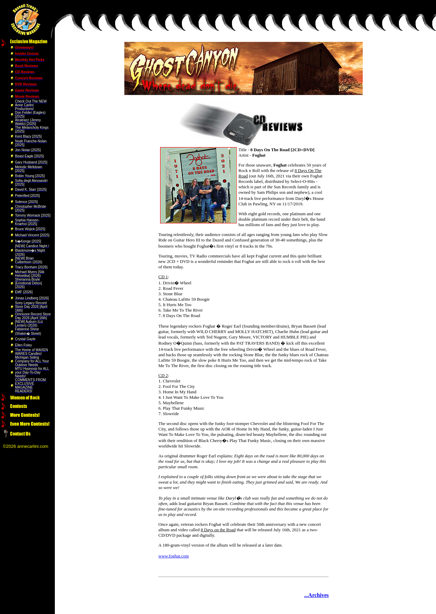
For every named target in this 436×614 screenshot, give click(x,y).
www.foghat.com (173, 555)
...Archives (316, 595)
